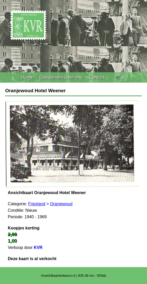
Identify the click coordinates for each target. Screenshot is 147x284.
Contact (97, 77)
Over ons (73, 77)
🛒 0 (120, 77)
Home (27, 77)
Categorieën (51, 77)
